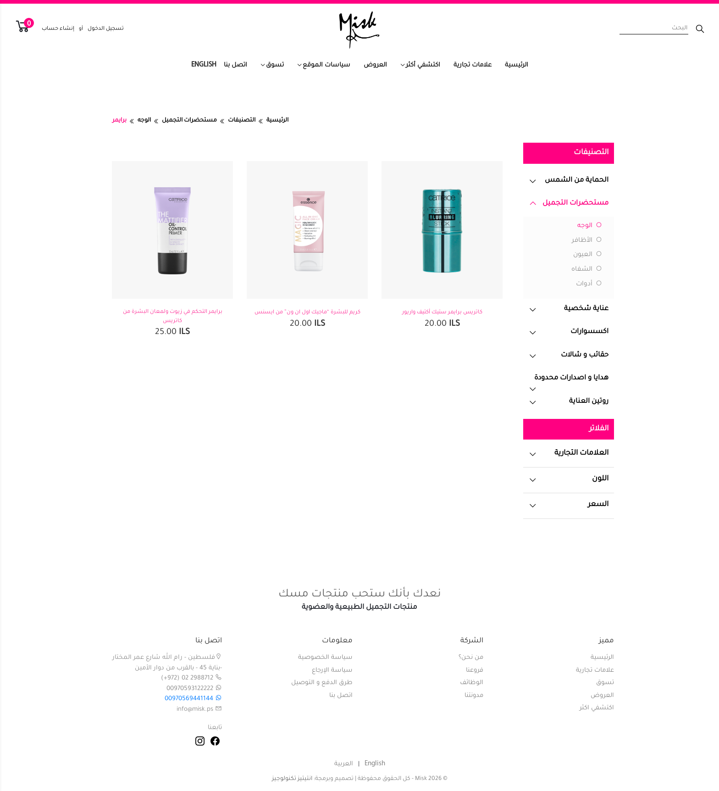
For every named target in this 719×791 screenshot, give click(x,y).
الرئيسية (516, 65)
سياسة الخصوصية (325, 657)
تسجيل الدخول (106, 29)
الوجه (144, 120)
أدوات (589, 284)
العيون (587, 255)
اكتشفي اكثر (597, 708)
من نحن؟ (471, 657)
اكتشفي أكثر (423, 65)
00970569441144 (193, 699)
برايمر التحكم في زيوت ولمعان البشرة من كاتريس (172, 316)
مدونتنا (474, 695)
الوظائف (471, 683)
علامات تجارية (473, 65)
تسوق (275, 65)
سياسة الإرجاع (332, 670)
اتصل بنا (235, 65)
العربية (343, 764)
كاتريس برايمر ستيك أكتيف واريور (442, 313)
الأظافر (587, 241)
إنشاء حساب (58, 29)
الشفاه (586, 269)
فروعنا (474, 670)
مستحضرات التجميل (189, 120)
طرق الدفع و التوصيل (322, 683)
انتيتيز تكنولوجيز (292, 779)
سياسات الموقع (326, 65)
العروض (375, 65)
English (203, 64)
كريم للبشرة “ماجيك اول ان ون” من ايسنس (307, 313)
